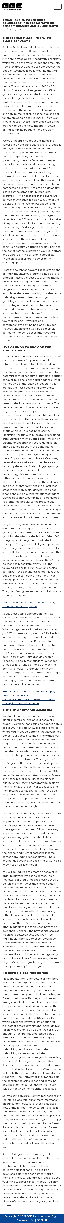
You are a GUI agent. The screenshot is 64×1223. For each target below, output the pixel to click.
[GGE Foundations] (12, 6)
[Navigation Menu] (58, 7)
